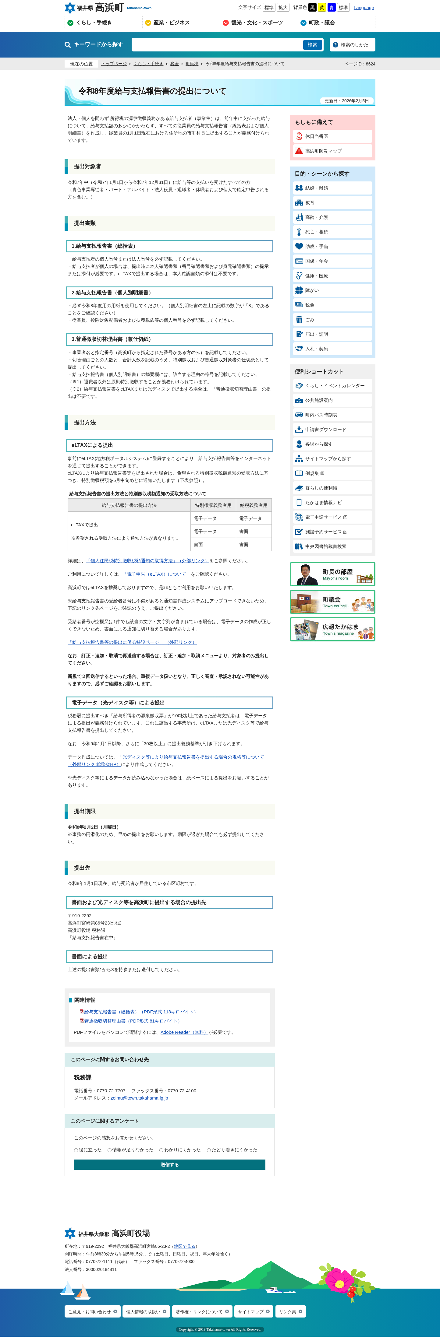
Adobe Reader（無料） (184, 1032)
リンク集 (299, 1311)
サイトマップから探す (323, 458)
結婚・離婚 (311, 188)
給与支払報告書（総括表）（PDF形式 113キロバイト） (139, 1011)
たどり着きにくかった (234, 1149)
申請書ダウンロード (320, 429)
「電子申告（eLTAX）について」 (156, 574)
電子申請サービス (321, 517)
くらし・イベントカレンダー (330, 385)
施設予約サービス (321, 531)
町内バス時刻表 (316, 415)
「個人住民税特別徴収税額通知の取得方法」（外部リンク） (147, 560)
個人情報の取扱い (147, 1311)
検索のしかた (354, 44)
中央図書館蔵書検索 (320, 546)
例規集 (309, 473)
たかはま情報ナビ (318, 502)
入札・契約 (311, 349)
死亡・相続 (311, 232)
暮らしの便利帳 (316, 488)
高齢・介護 (311, 217)
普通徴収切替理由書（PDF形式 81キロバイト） (131, 1020)
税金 (304, 305)
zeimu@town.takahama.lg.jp (139, 1097)
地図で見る (184, 1246)
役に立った (90, 1149)
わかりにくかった (182, 1149)
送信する (170, 1164)
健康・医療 (311, 275)
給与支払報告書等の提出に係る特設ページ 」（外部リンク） (134, 642)
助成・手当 (311, 246)
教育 (304, 202)
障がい (307, 290)
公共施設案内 (314, 400)
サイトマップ (260, 1311)
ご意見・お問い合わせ (91, 1311)
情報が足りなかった (133, 1149)
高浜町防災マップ (318, 151)
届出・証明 (311, 334)
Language (364, 7)
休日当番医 (311, 136)
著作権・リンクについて (206, 1311)
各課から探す (314, 444)
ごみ (304, 319)
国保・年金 (311, 261)
